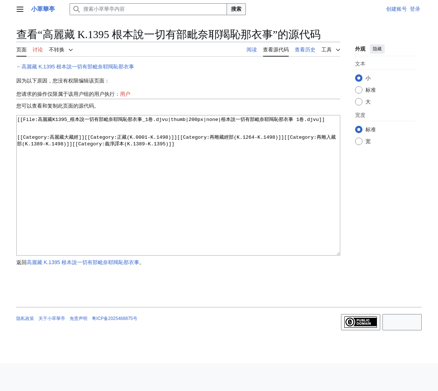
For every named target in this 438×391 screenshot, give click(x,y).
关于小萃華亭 (52, 346)
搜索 (236, 9)
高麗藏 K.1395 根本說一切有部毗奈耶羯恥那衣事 (77, 67)
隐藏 (377, 48)
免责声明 (78, 346)
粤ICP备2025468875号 (114, 346)
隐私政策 (25, 346)
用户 (125, 94)
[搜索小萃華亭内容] (148, 9)
